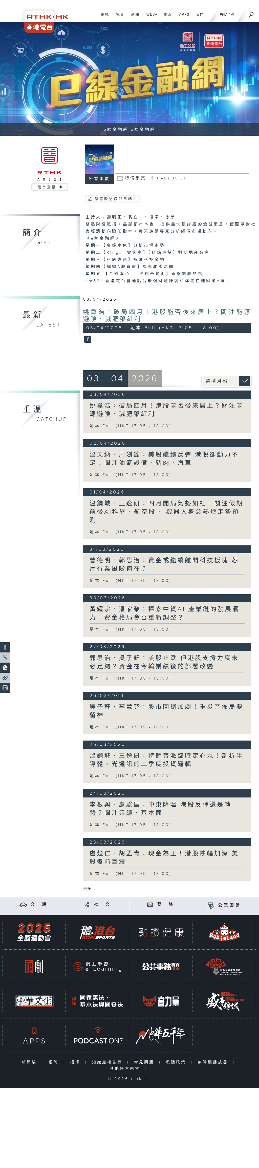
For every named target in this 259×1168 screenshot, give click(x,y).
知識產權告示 (108, 1062)
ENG (224, 15)
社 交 (102, 904)
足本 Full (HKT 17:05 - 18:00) (131, 426)
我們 (198, 17)
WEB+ (150, 17)
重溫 (166, 17)
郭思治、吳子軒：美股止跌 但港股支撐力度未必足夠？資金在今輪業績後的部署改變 (164, 662)
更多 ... (89, 889)
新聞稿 (30, 1062)
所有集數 (99, 179)
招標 (76, 1062)
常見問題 (145, 1062)
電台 (118, 17)
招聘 (55, 1062)
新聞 (133, 17)
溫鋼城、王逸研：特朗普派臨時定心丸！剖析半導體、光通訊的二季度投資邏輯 (167, 760)
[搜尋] (251, 13)
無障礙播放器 (214, 1062)
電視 (103, 17)
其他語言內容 (126, 1069)
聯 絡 (166, 904)
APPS (182, 17)
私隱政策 (177, 1062)
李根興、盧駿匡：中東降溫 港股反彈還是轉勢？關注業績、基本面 (161, 809)
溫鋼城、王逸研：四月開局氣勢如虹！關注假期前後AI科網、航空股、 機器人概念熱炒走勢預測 (167, 512)
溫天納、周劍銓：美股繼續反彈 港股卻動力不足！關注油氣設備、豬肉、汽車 (164, 459)
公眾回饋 (229, 905)
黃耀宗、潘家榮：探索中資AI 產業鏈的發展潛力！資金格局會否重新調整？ (165, 613)
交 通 (39, 904)
